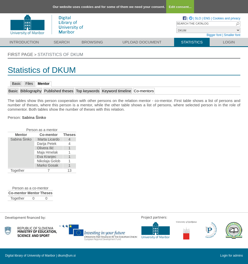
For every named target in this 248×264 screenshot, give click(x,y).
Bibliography (31, 91)
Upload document (142, 42)
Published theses (58, 91)
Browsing (92, 42)
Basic (16, 84)
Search (62, 42)
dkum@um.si (67, 255)
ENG (207, 18)
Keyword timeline (116, 91)
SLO (198, 18)
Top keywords (87, 91)
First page (20, 54)
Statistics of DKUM (60, 54)
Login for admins (231, 255)
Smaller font (232, 35)
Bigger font (214, 35)
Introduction (24, 42)
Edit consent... (180, 7)
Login (229, 42)
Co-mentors (144, 91)
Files (29, 84)
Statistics (191, 42)
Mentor (44, 84)
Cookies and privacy (226, 18)
